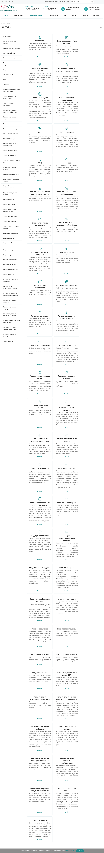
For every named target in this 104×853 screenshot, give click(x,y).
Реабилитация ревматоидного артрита (10, 287)
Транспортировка (55, 826)
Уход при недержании (9, 221)
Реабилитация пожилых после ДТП (10, 280)
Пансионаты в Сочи (35, 826)
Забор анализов (8, 74)
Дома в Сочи (18, 15)
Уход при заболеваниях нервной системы (10, 210)
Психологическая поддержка (8, 64)
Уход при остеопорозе (10, 216)
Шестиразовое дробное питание (10, 42)
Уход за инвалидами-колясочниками (9, 144)
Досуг (5, 70)
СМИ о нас (53, 837)
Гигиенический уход (9, 53)
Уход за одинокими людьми (11, 174)
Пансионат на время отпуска (9, 168)
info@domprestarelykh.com (11, 828)
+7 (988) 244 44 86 (50, 8)
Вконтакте (2, 2)
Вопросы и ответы (55, 831)
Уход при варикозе (8, 255)
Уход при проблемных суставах (9, 244)
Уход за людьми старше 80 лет (11, 161)
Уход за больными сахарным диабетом (9, 187)
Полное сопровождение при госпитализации (11, 90)
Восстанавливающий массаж (9, 335)
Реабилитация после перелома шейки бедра (10, 111)
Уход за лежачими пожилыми (8, 104)
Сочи (46, 6)
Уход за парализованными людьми (11, 227)
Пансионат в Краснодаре (36, 823)
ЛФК (4, 79)
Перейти (39, 57)
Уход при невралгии (9, 199)
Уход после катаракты (10, 259)
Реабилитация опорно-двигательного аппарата (10, 294)
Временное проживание (10, 133)
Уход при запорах (8, 274)
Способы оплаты (34, 834)
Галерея (85, 15)
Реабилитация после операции (9, 308)
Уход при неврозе (8, 238)
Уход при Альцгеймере (10, 150)
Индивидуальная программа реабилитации (11, 321)
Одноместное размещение (11, 129)
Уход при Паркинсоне (9, 155)
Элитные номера (8, 124)
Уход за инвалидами (9, 250)
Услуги (6, 15)
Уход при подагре (8, 341)
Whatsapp (14, 851)
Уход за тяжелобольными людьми (11, 180)
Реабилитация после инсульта (9, 118)
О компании (54, 15)
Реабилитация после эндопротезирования (9, 314)
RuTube (9, 2)
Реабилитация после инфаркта (9, 301)
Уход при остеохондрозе (10, 233)
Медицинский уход (8, 58)
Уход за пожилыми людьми (11, 48)
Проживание (7, 36)
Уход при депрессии (9, 204)
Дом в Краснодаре (36, 15)
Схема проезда (5, 834)
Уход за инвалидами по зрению (10, 193)
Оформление (54, 823)
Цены (65, 15)
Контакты (96, 15)
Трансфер (6, 84)
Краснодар (30, 6)
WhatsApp (13, 2)
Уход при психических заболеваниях (9, 97)
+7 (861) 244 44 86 (33, 8)
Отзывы (74, 15)
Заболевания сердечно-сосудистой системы (10, 328)
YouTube (6, 2)
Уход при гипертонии (9, 264)
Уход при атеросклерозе (10, 269)
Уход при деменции (9, 138)
